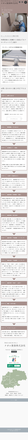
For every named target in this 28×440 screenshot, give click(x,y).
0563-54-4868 (13, 114)
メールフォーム (13, 118)
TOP (1, 35)
